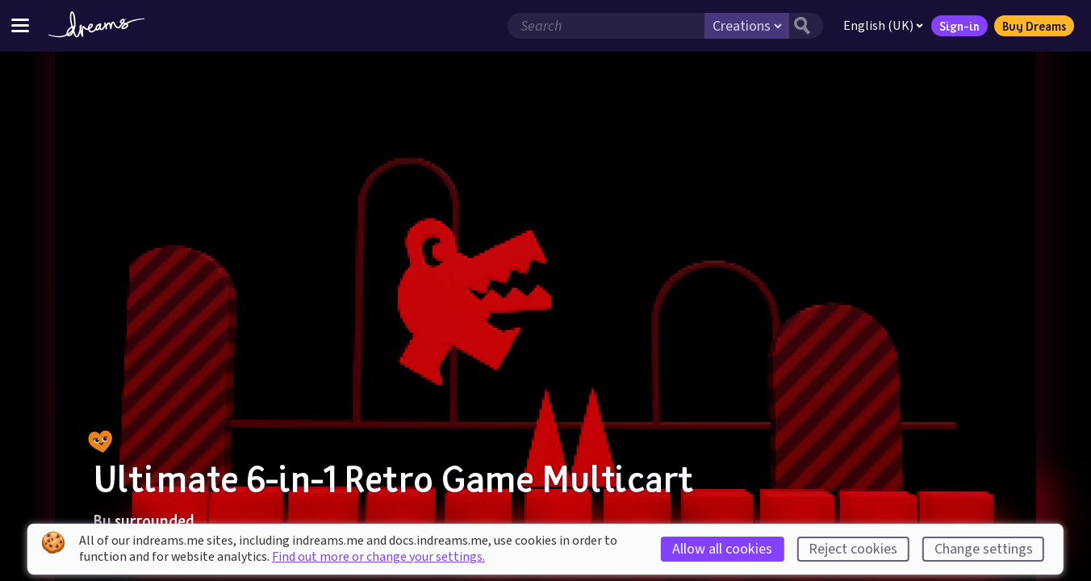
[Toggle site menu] (20, 25)
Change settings (983, 549)
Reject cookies (853, 549)
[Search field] (606, 26)
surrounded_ (160, 520)
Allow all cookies (722, 549)
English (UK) (883, 26)
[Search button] (806, 26)
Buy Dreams (1034, 26)
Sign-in (959, 26)
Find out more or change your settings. (378, 556)
